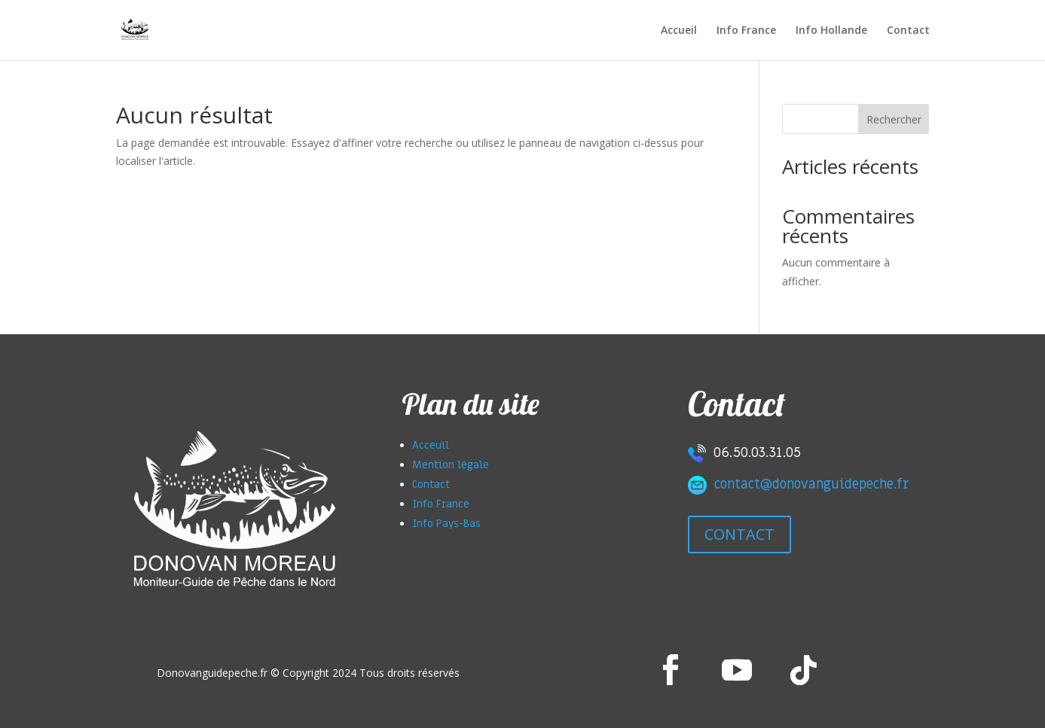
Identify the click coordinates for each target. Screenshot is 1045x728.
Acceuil (430, 445)
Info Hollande (831, 31)
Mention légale (450, 465)
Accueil (679, 31)
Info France (746, 31)
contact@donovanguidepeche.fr (811, 484)
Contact (908, 31)
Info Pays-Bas (446, 523)
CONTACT (739, 534)
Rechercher (893, 119)
